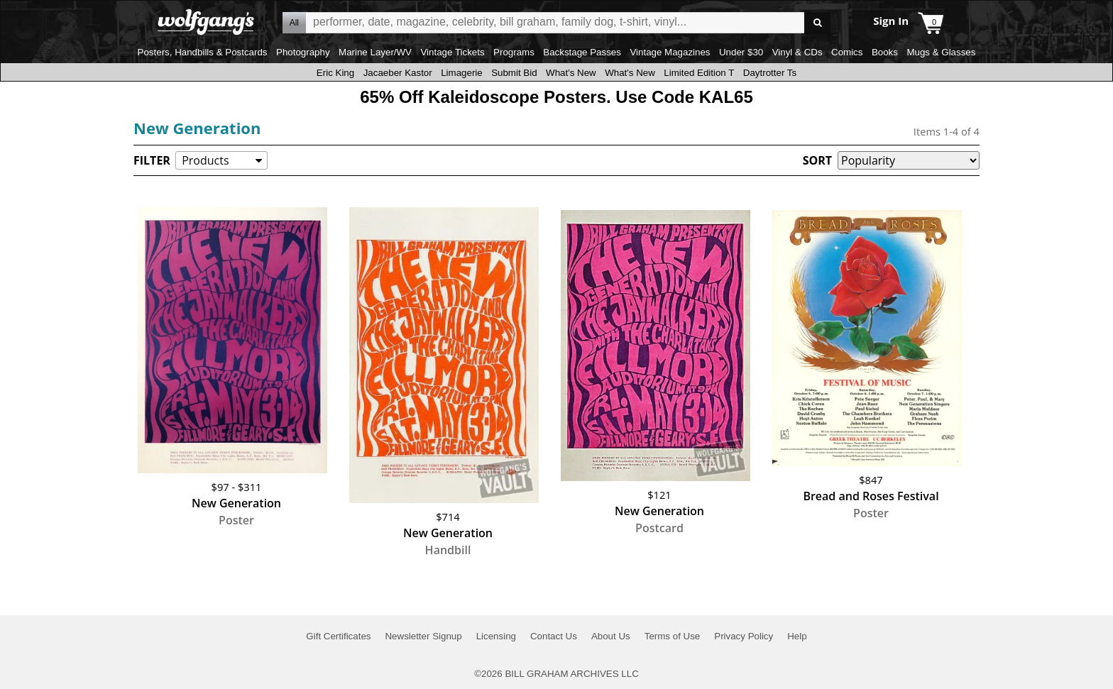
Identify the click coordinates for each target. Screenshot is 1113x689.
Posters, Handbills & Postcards (203, 52)
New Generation (197, 127)
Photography (303, 52)
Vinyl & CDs (797, 52)
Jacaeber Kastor (397, 72)
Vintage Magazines (670, 52)
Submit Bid (514, 72)
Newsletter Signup (423, 636)
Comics (846, 52)
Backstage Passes (582, 52)
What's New (571, 72)
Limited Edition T (699, 72)
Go (817, 23)
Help (796, 636)
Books (885, 52)
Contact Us (553, 636)
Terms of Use (673, 636)
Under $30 (741, 52)
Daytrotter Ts (769, 72)
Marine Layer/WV (375, 52)
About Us (610, 636)
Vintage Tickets (452, 52)
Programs (513, 52)
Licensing (496, 636)
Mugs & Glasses (940, 52)
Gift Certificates (338, 636)
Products (205, 160)
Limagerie (462, 72)
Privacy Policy (743, 636)
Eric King (335, 72)
